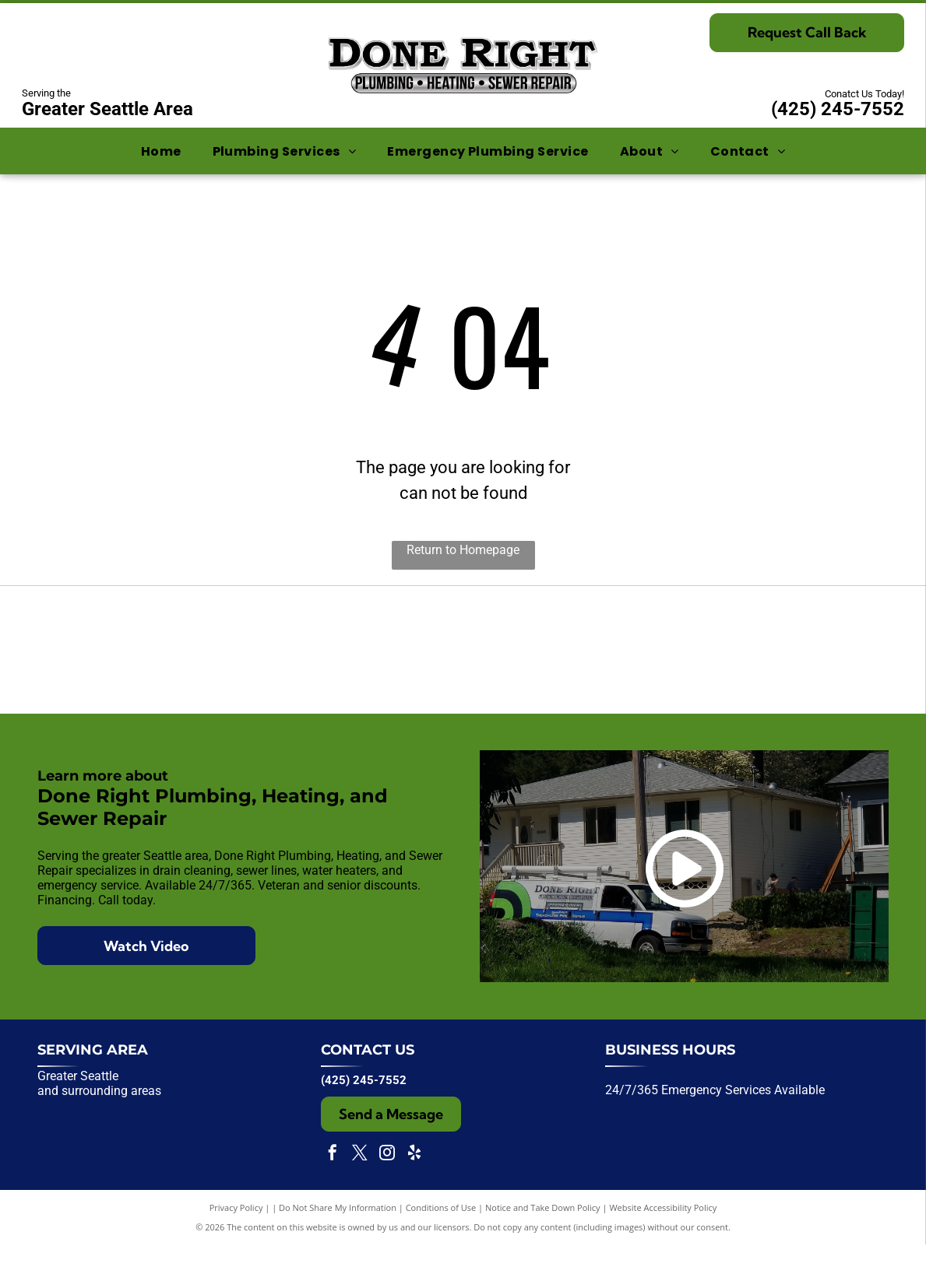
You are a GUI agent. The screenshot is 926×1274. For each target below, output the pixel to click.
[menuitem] (161, 150)
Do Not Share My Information (337, 1237)
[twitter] (359, 1184)
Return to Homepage (463, 549)
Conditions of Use (441, 1237)
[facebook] (332, 1184)
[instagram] (387, 1184)
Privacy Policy (236, 1237)
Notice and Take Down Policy (542, 1237)
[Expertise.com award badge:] (463, 664)
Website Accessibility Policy (663, 1237)
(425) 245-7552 (837, 109)
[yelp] (414, 1184)
